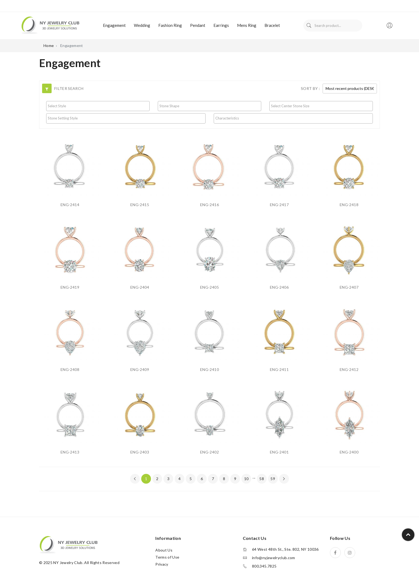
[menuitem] (114, 25)
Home (48, 45)
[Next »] (284, 479)
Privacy (161, 564)
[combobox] (98, 106)
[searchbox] (98, 106)
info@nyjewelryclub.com (273, 558)
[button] (47, 88)
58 (261, 478)
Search (308, 26)
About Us (163, 550)
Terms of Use (167, 557)
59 (272, 478)
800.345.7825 (264, 566)
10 (246, 478)
